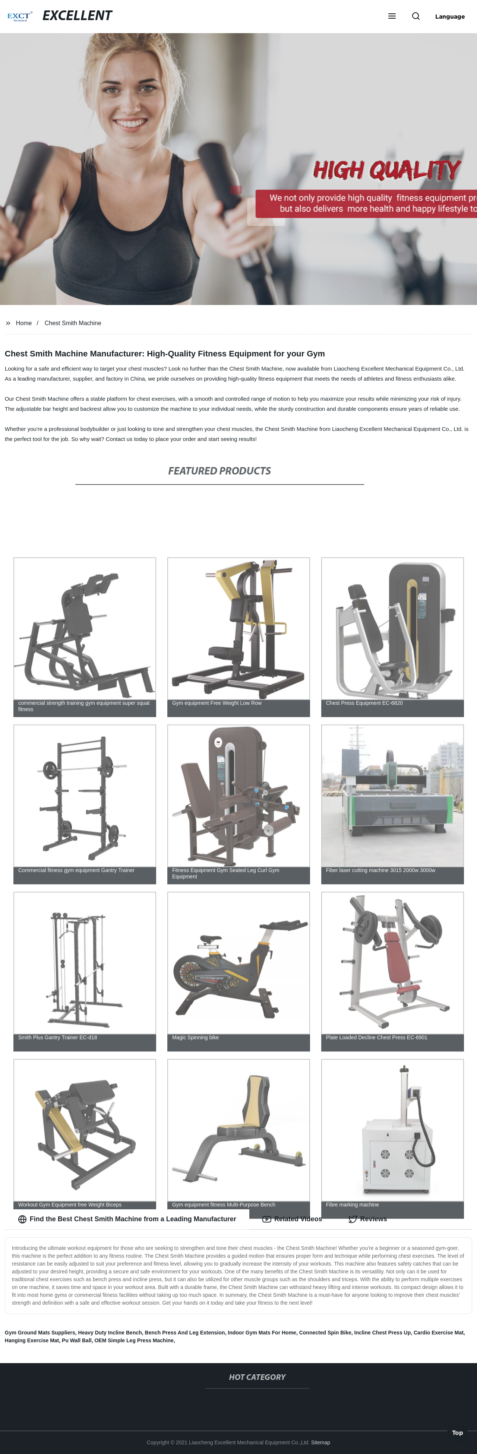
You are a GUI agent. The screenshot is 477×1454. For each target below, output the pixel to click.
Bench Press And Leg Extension (185, 1333)
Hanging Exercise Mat (32, 1340)
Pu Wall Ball (77, 1340)
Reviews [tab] (367, 1219)
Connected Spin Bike (325, 1333)
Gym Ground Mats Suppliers (40, 1333)
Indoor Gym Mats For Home (262, 1333)
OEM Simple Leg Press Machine (133, 1340)
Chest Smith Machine (73, 323)
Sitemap (320, 1442)
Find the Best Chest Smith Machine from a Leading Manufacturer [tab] (127, 1219)
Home (24, 323)
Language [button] (450, 16)
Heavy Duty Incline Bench (110, 1333)
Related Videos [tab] (292, 1219)
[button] (392, 17)
